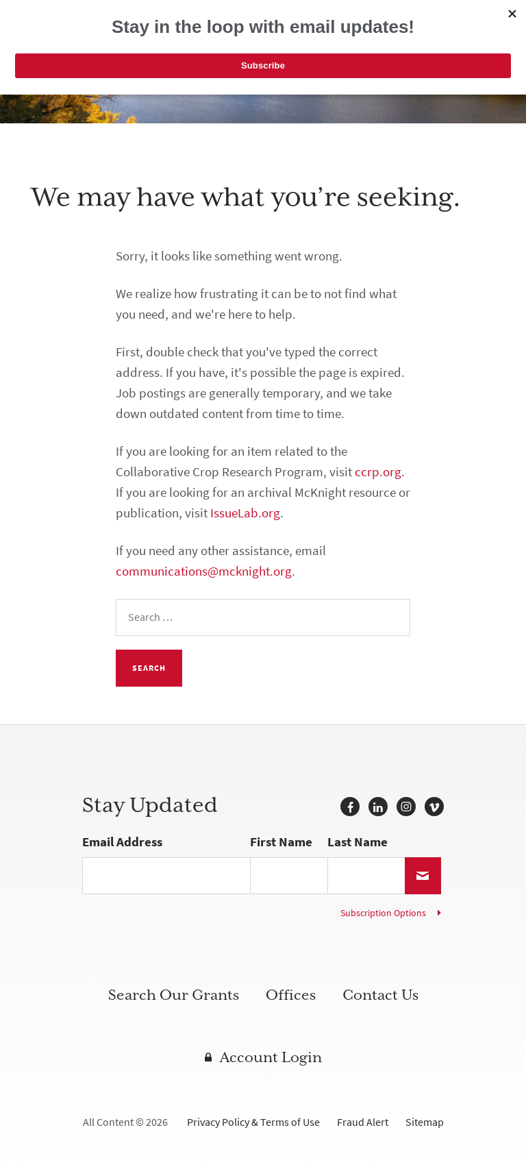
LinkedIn (378, 806)
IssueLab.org (245, 512)
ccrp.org (378, 471)
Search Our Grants (173, 995)
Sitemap (424, 1122)
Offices (291, 995)
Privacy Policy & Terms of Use (253, 1122)
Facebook (350, 806)
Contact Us (380, 995)
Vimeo (434, 806)
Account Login (271, 1057)
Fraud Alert (362, 1122)
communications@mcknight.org (204, 571)
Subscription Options (383, 913)
